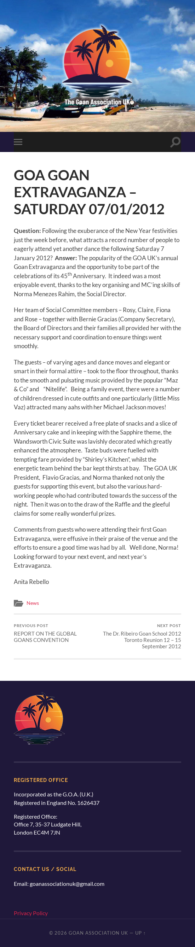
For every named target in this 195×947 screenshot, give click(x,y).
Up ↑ (140, 933)
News (33, 603)
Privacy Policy (31, 913)
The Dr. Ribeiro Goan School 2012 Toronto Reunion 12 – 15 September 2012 (140, 636)
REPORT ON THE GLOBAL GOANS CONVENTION (55, 633)
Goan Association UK (98, 933)
